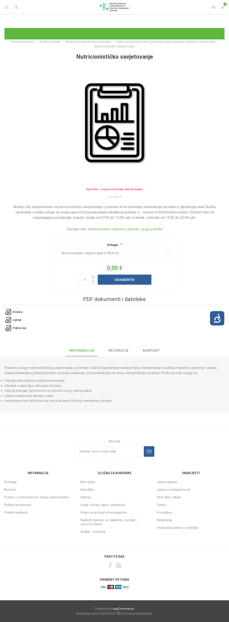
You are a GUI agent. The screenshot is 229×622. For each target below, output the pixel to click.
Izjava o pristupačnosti (173, 490)
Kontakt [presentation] (151, 351)
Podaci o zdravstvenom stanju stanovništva (36, 497)
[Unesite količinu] (86, 280)
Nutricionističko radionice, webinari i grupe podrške (125, 229)
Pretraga (10, 482)
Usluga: (113, 245)
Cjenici (161, 505)
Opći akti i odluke (169, 497)
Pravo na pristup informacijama (104, 512)
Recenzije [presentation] (118, 351)
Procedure (164, 512)
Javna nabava (167, 482)
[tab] (82, 350)
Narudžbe (87, 490)
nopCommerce (123, 609)
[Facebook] (110, 565)
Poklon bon (19, 328)
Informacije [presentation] (81, 351)
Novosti (9, 490)
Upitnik (17, 320)
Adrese (86, 497)
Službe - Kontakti (93, 532)
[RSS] (118, 565)
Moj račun (88, 482)
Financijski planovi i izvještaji (177, 528)
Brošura (18, 312)
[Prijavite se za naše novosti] (109, 451)
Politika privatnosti (17, 505)
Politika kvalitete (16, 512)
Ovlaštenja (164, 520)
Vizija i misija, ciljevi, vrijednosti (103, 505)
